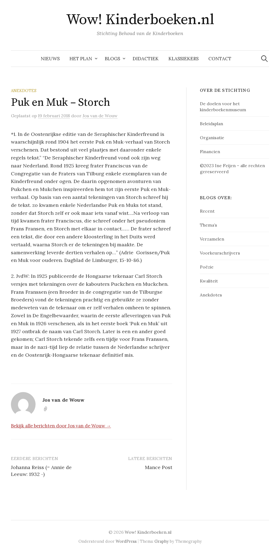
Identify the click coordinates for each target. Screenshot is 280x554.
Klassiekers (183, 59)
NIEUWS (50, 59)
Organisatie (212, 137)
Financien (210, 151)
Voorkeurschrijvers (220, 253)
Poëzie (207, 267)
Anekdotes (23, 90)
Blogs (112, 59)
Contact (219, 59)
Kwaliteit (209, 281)
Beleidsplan (211, 123)
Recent (207, 211)
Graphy (161, 541)
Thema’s (208, 225)
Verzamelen (212, 239)
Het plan (80, 59)
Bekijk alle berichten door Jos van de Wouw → (61, 426)
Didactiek (146, 59)
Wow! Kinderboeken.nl (140, 19)
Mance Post (158, 467)
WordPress (126, 541)
